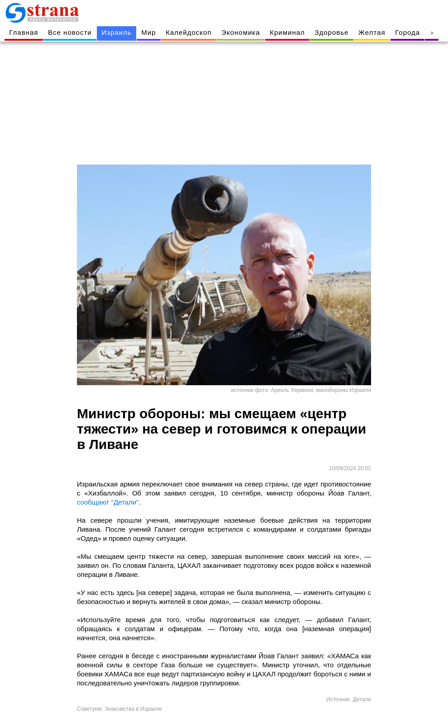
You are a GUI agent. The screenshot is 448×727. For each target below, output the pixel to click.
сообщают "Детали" (107, 502)
